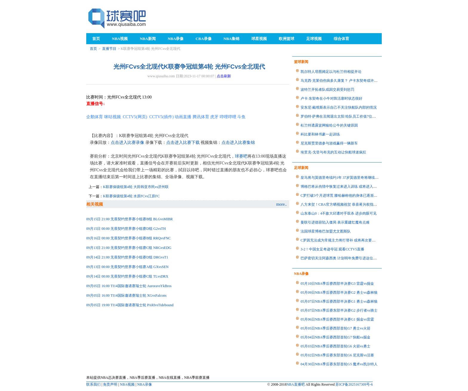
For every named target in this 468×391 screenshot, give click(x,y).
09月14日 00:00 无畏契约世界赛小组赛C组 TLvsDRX (127, 276)
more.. (281, 204)
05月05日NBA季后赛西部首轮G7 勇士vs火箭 (335, 328)
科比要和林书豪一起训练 (320, 134)
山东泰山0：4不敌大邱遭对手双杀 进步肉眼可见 (339, 213)
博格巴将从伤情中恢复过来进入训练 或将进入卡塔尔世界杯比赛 (351, 186)
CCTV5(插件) (161, 117)
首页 (93, 49)
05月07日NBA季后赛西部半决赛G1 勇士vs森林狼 (339, 301)
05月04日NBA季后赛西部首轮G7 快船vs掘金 (335, 337)
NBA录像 (144, 384)
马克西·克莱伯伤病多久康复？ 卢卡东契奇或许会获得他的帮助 (350, 80)
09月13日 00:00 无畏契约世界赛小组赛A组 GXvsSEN (127, 267)
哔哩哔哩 (228, 117)
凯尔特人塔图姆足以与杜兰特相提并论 (331, 72)
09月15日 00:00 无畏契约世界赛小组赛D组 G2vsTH (126, 229)
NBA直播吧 (296, 384)
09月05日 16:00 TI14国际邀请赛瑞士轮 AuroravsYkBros (129, 286)
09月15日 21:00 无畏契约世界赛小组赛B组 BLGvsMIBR (129, 219)
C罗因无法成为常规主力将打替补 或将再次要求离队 (342, 240)
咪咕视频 (112, 117)
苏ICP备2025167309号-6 (354, 384)
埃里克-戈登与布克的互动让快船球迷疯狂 (333, 152)
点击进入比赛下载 (183, 142)
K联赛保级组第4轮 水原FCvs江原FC (131, 196)
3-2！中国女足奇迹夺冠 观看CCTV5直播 (332, 249)
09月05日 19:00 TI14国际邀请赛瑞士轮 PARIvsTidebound (129, 305)
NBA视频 (127, 384)
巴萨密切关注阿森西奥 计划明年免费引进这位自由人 (342, 258)
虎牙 (214, 117)
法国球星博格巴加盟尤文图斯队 (326, 231)
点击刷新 (224, 76)
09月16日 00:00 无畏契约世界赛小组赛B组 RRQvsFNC (128, 238)
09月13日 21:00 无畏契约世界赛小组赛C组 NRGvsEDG (128, 248)
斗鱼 (241, 117)
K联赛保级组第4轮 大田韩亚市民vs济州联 (136, 187)
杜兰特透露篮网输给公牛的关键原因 (329, 125)
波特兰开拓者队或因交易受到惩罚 (327, 89)
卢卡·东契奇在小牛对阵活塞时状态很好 (331, 98)
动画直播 (183, 117)
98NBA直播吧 (117, 18)
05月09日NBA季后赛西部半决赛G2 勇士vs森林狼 (339, 292)
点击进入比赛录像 (127, 142)
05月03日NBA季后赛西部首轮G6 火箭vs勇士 (335, 346)
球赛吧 (241, 156)
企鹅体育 (94, 117)
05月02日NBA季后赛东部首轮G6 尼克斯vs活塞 (337, 355)
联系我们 (93, 384)
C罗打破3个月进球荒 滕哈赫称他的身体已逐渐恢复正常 (344, 195)
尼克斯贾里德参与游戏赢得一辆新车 (329, 143)
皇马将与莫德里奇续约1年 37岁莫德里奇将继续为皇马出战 (347, 178)
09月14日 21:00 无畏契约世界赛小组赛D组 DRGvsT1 (127, 257)
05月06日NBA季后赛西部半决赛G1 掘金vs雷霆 (337, 319)
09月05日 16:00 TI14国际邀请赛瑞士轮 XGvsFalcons (126, 295)
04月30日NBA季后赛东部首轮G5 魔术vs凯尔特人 (339, 364)
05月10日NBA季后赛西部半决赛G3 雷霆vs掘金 (337, 283)
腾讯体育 (201, 117)
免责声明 (110, 384)
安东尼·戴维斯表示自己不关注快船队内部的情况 (339, 107)
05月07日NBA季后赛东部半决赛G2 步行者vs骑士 (339, 310)
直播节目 (109, 49)
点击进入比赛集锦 (238, 142)
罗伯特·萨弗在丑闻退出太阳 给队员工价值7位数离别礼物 (345, 116)
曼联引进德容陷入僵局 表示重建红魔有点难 (335, 222)
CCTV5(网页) (135, 117)
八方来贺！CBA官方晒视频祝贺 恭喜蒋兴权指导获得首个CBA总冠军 (355, 204)
